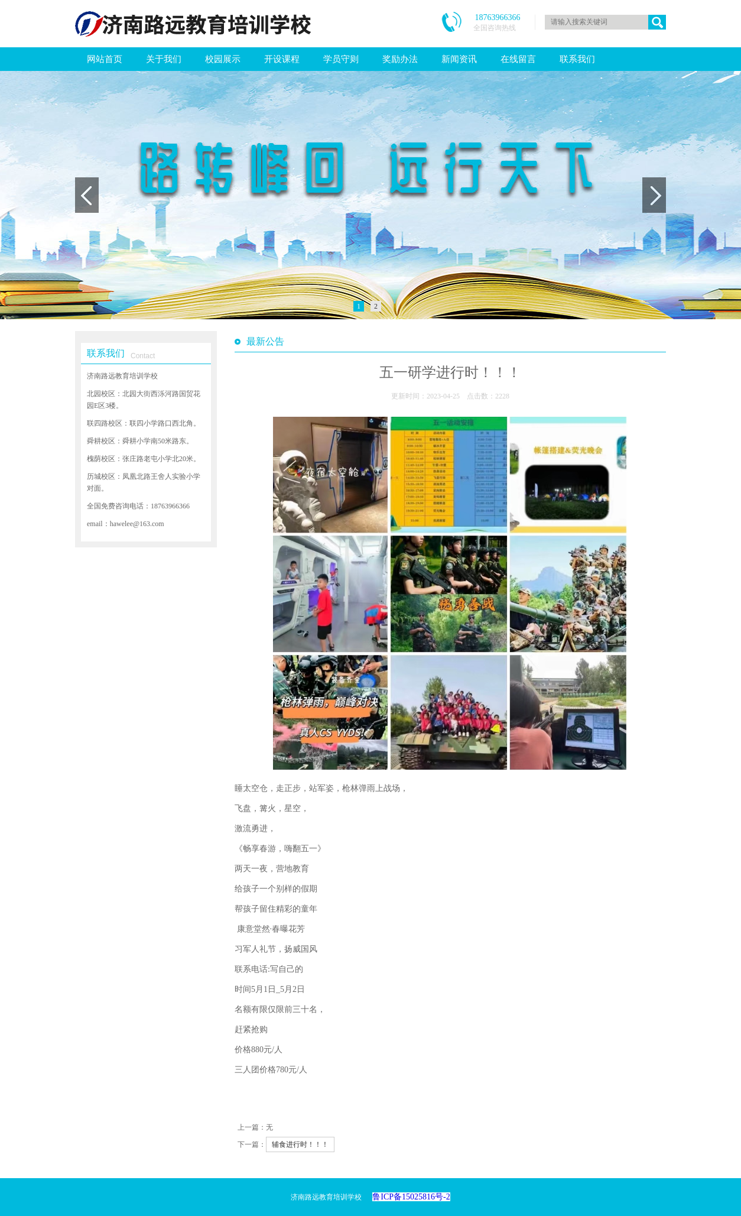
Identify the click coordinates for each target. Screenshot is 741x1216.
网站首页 (104, 59)
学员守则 (341, 59)
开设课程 (282, 59)
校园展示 (222, 59)
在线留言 (518, 59)
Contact (143, 356)
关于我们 (163, 59)
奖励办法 (400, 59)
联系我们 (577, 59)
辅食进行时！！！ (300, 1144)
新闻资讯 (459, 59)
